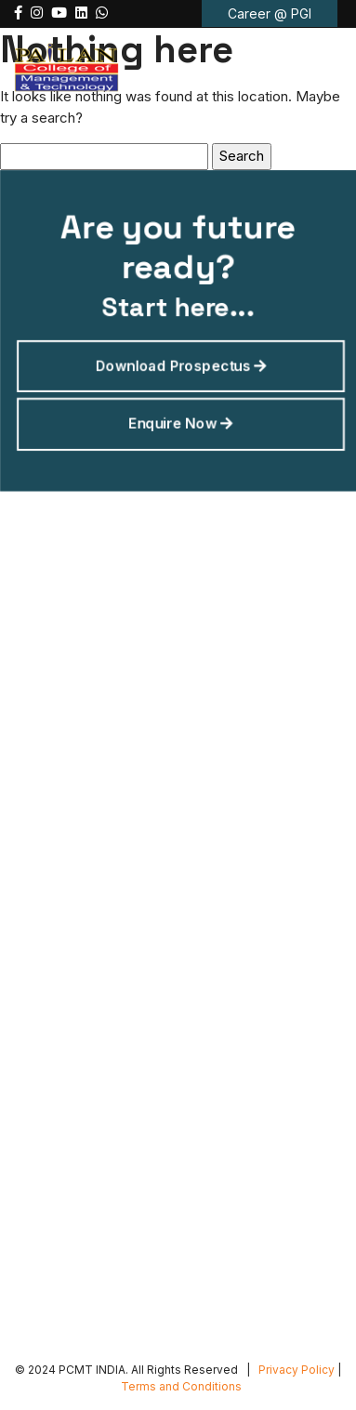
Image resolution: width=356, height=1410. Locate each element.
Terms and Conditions (181, 1386)
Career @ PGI (269, 13)
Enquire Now (180, 418)
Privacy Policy (296, 1370)
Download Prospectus (180, 363)
